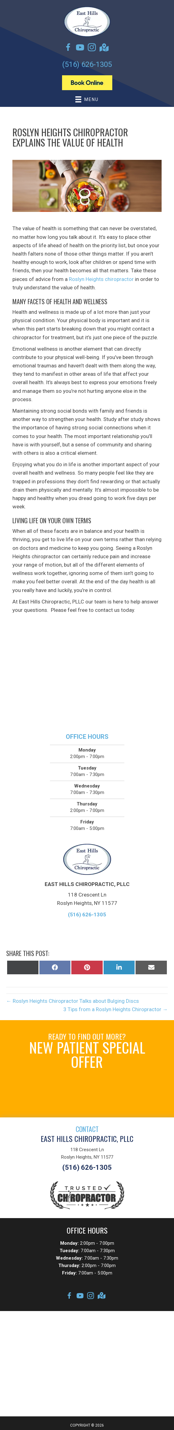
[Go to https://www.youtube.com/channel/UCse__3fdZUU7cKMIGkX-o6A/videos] (80, 48)
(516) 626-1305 (87, 64)
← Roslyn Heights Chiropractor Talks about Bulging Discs (72, 1001)
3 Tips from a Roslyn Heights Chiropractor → (115, 1009)
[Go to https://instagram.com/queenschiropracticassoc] (92, 48)
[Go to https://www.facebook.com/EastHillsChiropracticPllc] (68, 48)
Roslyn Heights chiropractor (101, 279)
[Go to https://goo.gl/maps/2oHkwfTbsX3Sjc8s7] (104, 48)
